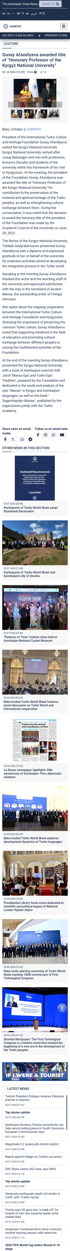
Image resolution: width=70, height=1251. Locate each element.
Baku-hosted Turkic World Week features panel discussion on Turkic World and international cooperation (31, 705)
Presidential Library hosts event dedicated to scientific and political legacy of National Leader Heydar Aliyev (34, 906)
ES (27, 13)
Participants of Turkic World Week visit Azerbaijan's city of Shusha (29, 574)
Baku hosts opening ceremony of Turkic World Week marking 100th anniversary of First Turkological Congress (34, 974)
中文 (42, 13)
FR (23, 13)
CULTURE (11, 44)
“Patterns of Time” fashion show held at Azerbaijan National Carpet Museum (30, 638)
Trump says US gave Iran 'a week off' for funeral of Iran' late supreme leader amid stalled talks (31, 1213)
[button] (35, 93)
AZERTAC (34, 129)
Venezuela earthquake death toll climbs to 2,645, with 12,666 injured (32, 1195)
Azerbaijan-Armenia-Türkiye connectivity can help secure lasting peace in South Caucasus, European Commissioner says (35, 1128)
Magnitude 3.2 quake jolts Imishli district (32, 1144)
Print (32, 72)
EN (13, 13)
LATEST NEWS (18, 1089)
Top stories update (17, 1112)
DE (18, 13)
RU (8, 13)
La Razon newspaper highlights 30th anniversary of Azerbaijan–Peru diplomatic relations (32, 773)
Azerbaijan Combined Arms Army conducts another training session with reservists (33, 1231)
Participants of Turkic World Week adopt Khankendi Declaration (30, 509)
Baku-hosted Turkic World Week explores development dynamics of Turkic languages (33, 840)
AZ (3, 13)
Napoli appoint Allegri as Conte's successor (33, 1156)
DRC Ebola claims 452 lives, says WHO (30, 1169)
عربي (34, 13)
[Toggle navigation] (62, 26)
